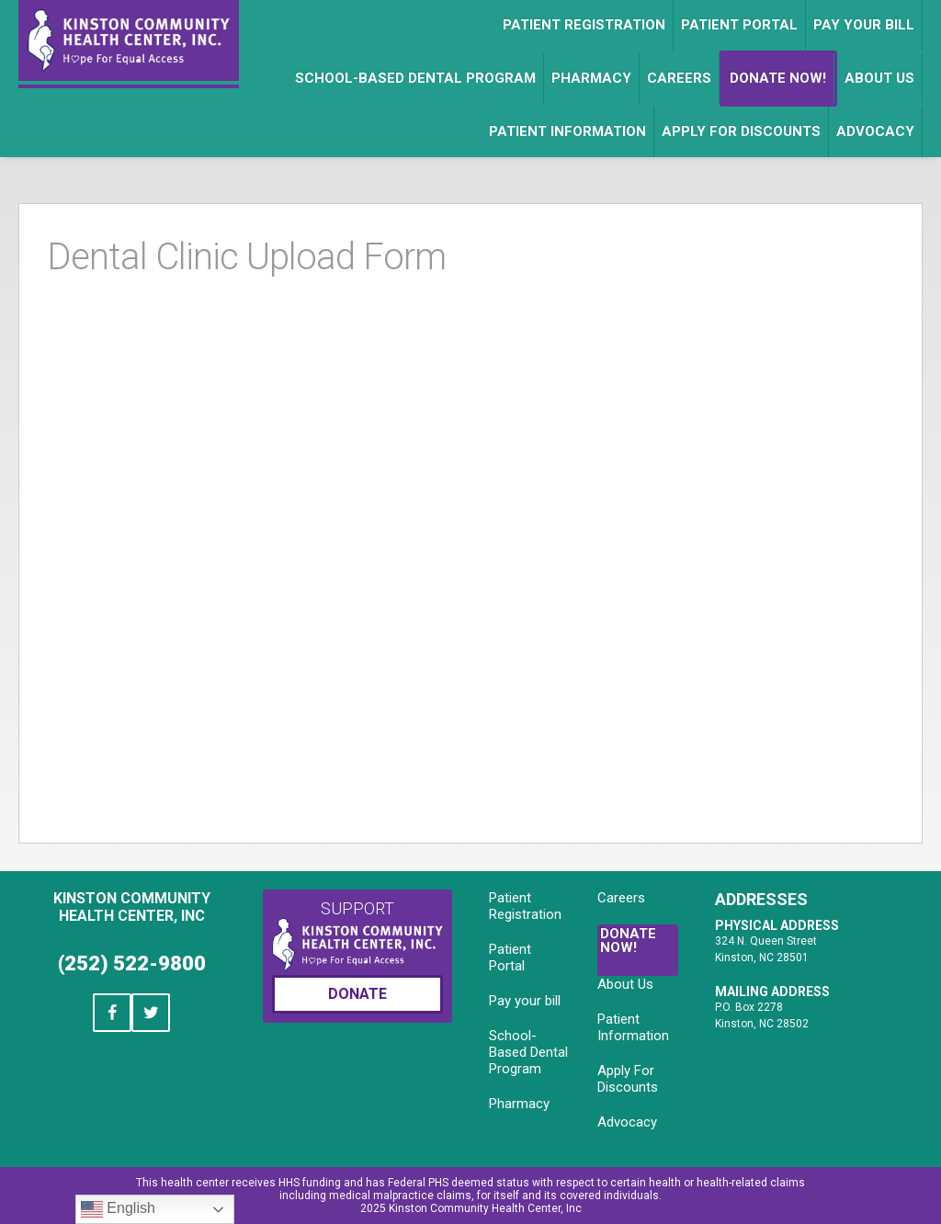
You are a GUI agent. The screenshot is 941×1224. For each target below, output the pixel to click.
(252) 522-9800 (132, 963)
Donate (357, 994)
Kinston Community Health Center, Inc (131, 907)
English (118, 1209)
